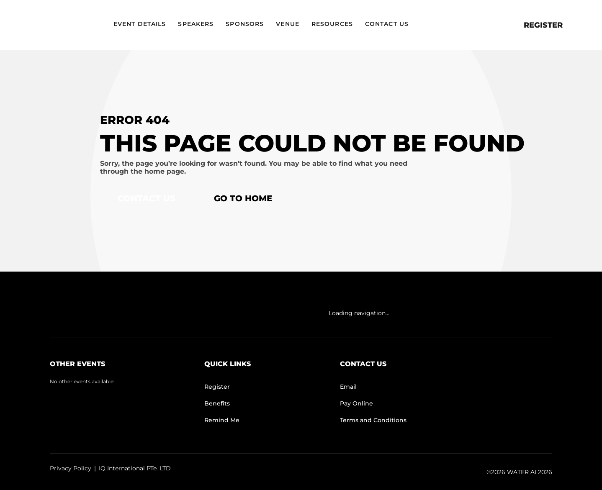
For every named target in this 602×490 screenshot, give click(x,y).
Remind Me (221, 420)
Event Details (139, 24)
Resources (332, 24)
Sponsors (245, 24)
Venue (287, 24)
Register (543, 25)
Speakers (196, 24)
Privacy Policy (70, 468)
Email (348, 386)
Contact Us (387, 24)
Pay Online (356, 403)
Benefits (217, 403)
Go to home (243, 198)
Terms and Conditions (373, 420)
